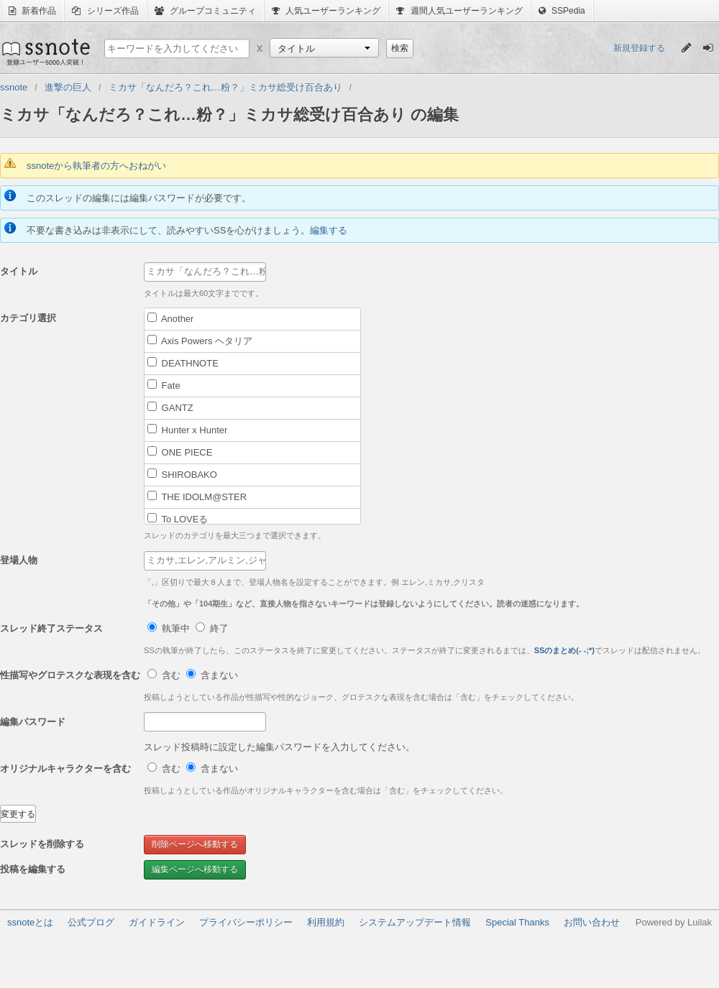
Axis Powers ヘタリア (199, 340)
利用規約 (325, 922)
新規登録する (639, 48)
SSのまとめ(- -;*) (564, 650)
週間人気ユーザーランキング (459, 11)
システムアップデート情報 (415, 922)
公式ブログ (91, 922)
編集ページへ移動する (195, 869)
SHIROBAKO (182, 474)
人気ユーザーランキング (326, 11)
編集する (328, 230)
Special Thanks (517, 922)
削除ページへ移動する (195, 844)
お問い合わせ (592, 922)
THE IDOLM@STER (197, 496)
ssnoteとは (30, 922)
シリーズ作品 (105, 11)
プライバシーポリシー (246, 922)
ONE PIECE (179, 452)
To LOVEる (177, 519)
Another (170, 318)
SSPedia (562, 11)
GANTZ (170, 407)
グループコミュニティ (205, 11)
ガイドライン (157, 922)
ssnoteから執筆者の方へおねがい (96, 165)
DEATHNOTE (183, 363)
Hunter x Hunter (187, 429)
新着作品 (32, 11)
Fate (163, 385)
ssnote (45, 51)
